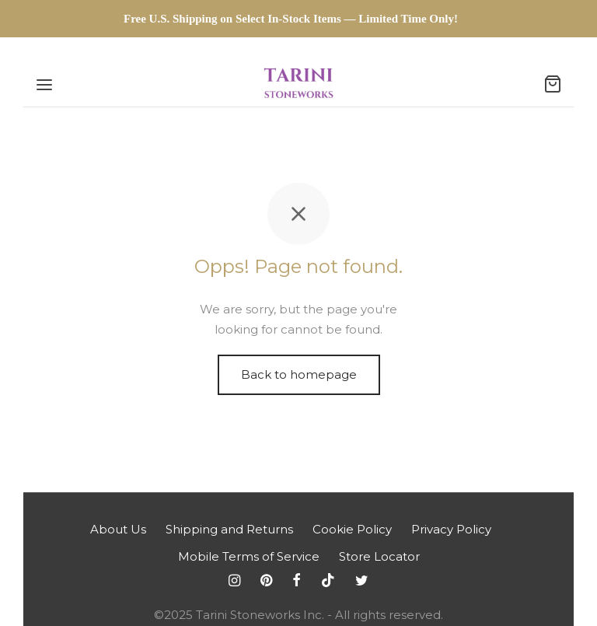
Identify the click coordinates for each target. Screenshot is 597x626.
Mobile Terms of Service (248, 556)
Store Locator (379, 556)
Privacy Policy (451, 529)
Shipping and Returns (229, 529)
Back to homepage (299, 374)
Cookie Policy (352, 529)
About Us (118, 529)
